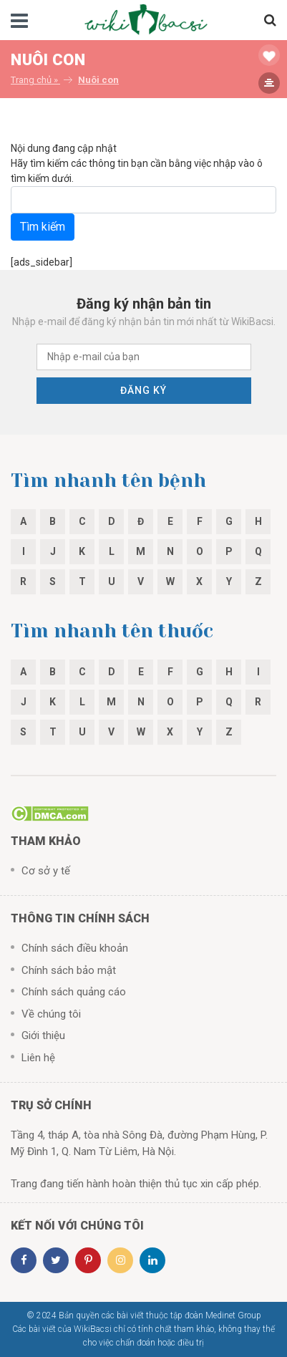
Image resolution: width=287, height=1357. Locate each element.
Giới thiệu (43, 1035)
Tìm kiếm (42, 226)
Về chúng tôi (51, 1014)
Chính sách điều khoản (74, 948)
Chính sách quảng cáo (73, 991)
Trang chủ (31, 79)
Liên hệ (38, 1057)
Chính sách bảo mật (68, 970)
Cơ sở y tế (45, 870)
